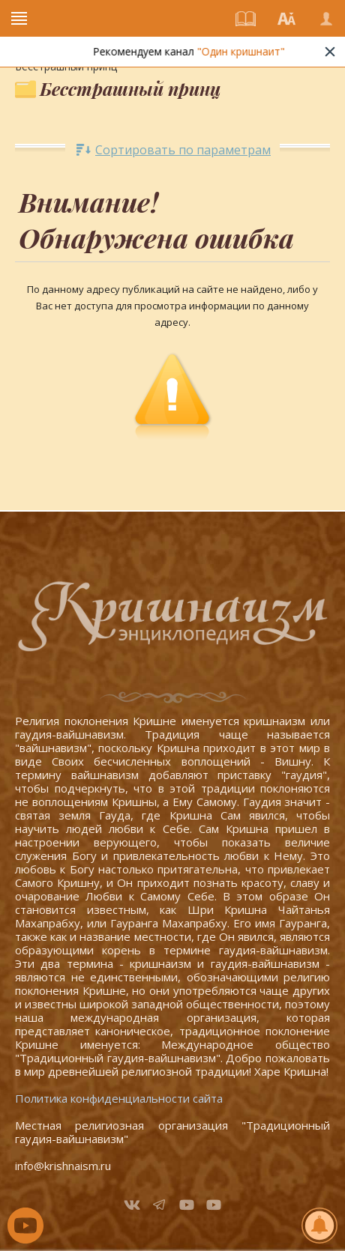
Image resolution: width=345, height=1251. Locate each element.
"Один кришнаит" (246, 51)
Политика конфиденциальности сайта (119, 1098)
